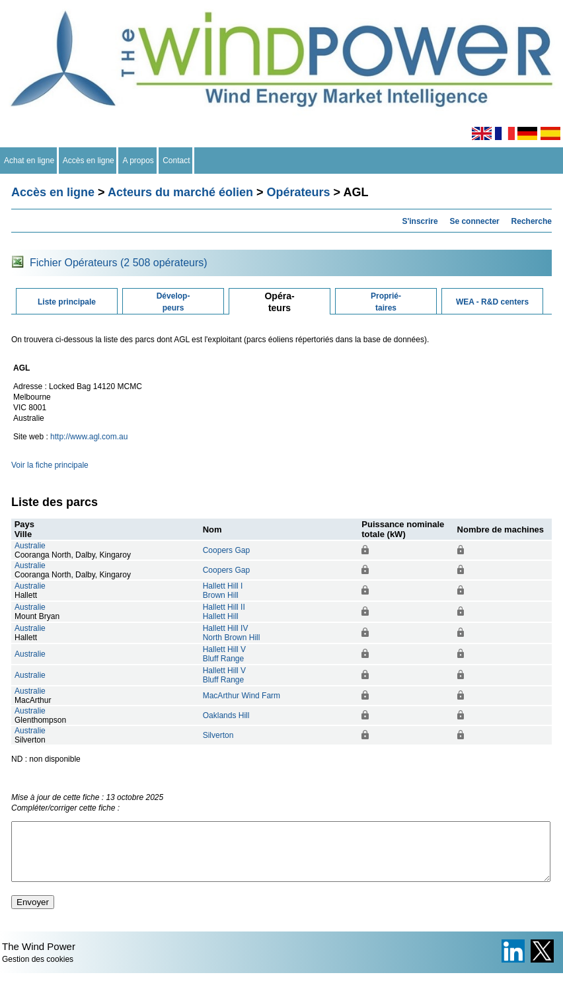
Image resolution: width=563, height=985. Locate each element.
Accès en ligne (89, 160)
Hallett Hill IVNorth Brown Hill (231, 633)
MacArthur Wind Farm (241, 695)
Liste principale (67, 302)
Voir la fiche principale (50, 465)
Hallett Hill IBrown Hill (223, 590)
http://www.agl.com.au (89, 436)
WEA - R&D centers (492, 302)
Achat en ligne (29, 160)
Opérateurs (298, 192)
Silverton (218, 735)
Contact (177, 160)
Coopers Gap (226, 550)
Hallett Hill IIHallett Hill (224, 611)
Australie (30, 545)
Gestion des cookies (37, 971)
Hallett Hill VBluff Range (224, 654)
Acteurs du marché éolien (180, 192)
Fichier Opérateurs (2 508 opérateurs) (118, 262)
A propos (138, 160)
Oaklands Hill (226, 715)
